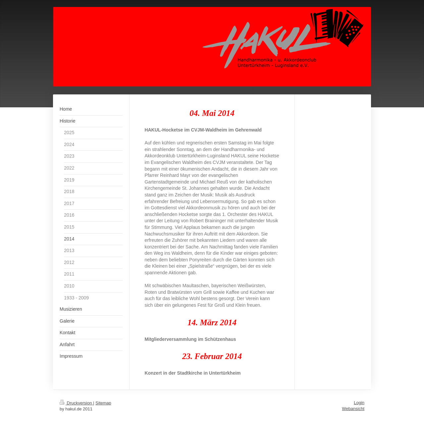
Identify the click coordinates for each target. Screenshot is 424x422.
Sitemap (103, 402)
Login (359, 402)
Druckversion (76, 402)
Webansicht (353, 408)
